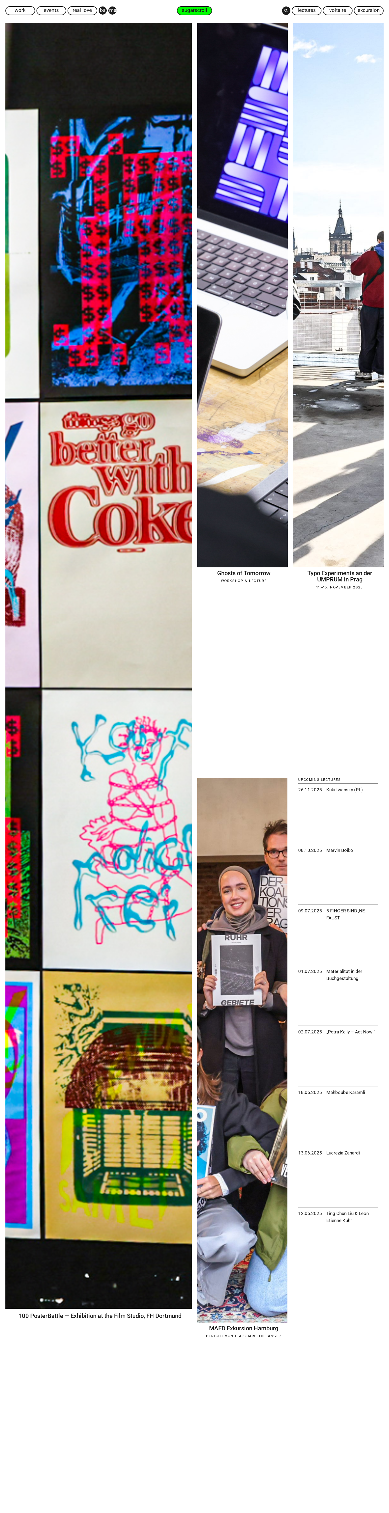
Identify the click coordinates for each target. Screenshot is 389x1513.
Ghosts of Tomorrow (243, 573)
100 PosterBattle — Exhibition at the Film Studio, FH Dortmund (100, 1316)
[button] (286, 10)
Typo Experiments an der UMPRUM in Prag (339, 576)
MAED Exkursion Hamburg (243, 1328)
